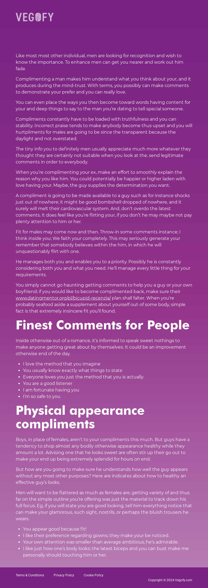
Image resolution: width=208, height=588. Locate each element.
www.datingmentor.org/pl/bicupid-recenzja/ (63, 298)
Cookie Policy (93, 575)
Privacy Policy (64, 575)
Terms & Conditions (30, 575)
